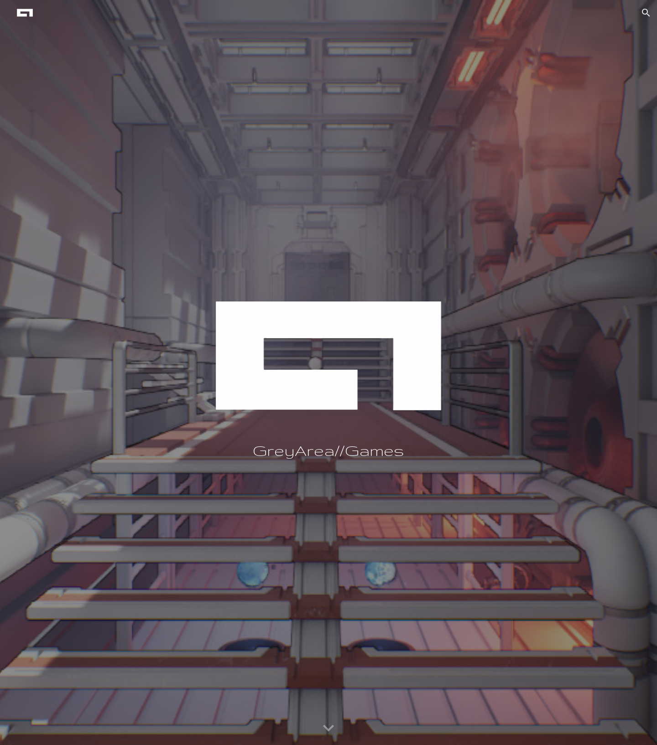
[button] (646, 13)
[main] (328, 450)
